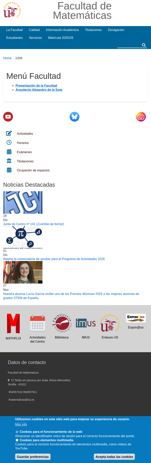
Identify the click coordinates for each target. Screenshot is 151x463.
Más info (21, 424)
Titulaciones (25, 161)
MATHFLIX (13, 338)
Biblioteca (61, 337)
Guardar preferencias (33, 456)
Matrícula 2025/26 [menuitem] (60, 37)
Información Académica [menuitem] (62, 30)
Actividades (25, 133)
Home (7, 58)
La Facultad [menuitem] (14, 30)
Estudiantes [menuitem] (14, 37)
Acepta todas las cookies (114, 456)
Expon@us (136, 327)
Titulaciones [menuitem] (93, 30)
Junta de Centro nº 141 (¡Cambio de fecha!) (33, 224)
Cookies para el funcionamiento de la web (51, 431)
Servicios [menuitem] (35, 37)
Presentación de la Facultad (36, 85)
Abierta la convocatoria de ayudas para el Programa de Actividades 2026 (54, 259)
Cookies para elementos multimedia (46, 440)
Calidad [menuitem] (34, 30)
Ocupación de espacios (33, 170)
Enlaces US (110, 337)
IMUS (86, 337)
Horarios (23, 143)
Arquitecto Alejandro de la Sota (39, 89)
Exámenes (24, 152)
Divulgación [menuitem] (116, 30)
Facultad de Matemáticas (82, 10)
